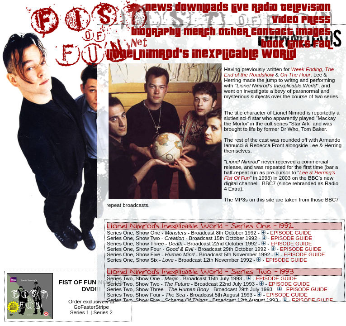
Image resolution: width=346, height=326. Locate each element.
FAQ (322, 44)
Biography (156, 32)
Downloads (201, 8)
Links (298, 44)
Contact (272, 32)
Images (313, 32)
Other (233, 32)
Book (272, 44)
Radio (264, 8)
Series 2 (103, 312)
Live (240, 8)
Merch (200, 32)
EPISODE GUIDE (290, 232)
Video (285, 20)
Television (305, 8)
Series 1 (79, 312)
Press (316, 20)
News (158, 8)
